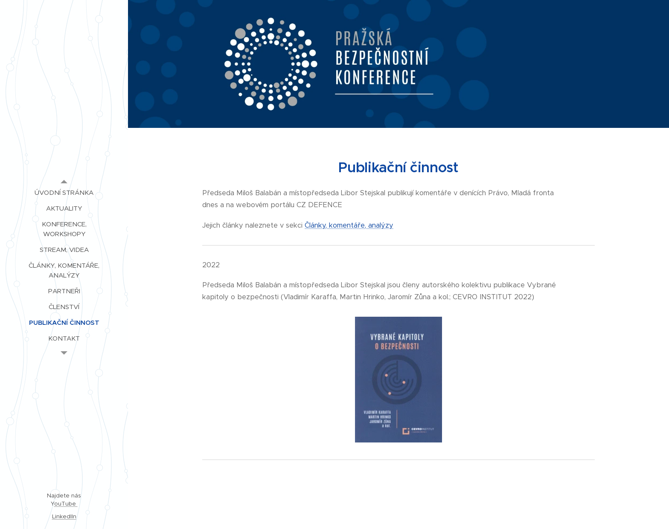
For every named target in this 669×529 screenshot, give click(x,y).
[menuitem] (64, 192)
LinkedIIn (64, 516)
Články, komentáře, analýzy (349, 225)
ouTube (66, 503)
